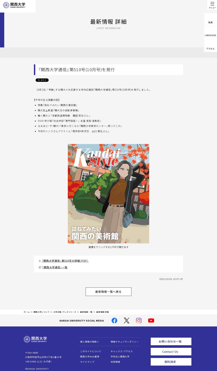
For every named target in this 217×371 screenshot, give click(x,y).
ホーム (27, 309)
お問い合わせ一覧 (174, 338)
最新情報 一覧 (86, 309)
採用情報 (114, 359)
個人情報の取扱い (88, 339)
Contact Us (176, 347)
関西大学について (42, 309)
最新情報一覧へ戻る (113, 289)
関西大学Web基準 (88, 353)
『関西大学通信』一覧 (53, 266)
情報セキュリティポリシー (123, 339)
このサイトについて (89, 348)
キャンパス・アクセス (120, 348)
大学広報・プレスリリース (64, 309)
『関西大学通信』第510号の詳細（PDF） (62, 260)
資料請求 (177, 356)
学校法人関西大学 (118, 353)
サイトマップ (86, 359)
